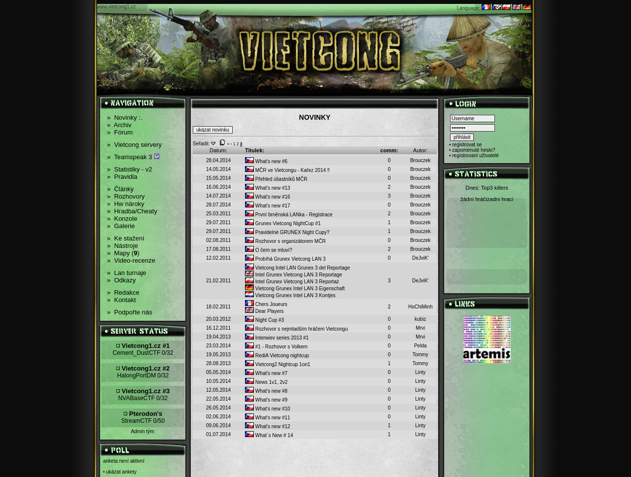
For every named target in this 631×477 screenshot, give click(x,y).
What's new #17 (267, 205)
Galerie (121, 226)
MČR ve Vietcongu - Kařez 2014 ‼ (287, 170)
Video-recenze (131, 260)
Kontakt (121, 300)
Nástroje (122, 245)
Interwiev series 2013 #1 (277, 338)
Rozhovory (126, 196)
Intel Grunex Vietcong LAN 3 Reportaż (292, 281)
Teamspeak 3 (133, 157)
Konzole (122, 218)
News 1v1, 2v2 (266, 382)
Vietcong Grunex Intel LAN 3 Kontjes (290, 295)
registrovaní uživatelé (475, 155)
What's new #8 (266, 391)
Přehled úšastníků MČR (276, 179)
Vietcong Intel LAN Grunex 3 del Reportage (297, 268)
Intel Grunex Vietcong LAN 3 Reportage (293, 274)
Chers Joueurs (266, 304)
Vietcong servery (134, 144)
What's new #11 (267, 417)
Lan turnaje (126, 272)
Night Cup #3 (264, 320)
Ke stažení (125, 238)
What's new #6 (266, 161)
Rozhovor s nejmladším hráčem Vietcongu (296, 329)
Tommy (420, 354)
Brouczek (420, 160)
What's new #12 (267, 426)
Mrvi (420, 328)
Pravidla (122, 176)
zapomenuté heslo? (473, 150)
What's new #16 (267, 197)
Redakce (123, 292)
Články (120, 189)
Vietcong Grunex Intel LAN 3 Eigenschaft (295, 288)
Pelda (420, 345)
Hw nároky (125, 203)
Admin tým (142, 431)
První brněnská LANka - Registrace (289, 214)
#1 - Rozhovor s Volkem (276, 346)
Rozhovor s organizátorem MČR (285, 241)
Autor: (420, 150)
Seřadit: (201, 143)
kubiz (420, 319)
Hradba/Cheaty (132, 211)
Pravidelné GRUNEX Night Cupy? (287, 232)
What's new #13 (267, 188)
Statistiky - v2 (129, 169)
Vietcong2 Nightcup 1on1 (277, 364)
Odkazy (121, 280)
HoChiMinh (420, 306)
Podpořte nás (129, 312)
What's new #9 (266, 400)
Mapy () (123, 253)
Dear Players (264, 311)
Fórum (120, 132)
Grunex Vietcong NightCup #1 (282, 223)
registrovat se (467, 144)
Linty (420, 372)
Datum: (218, 150)
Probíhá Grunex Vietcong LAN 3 (285, 259)
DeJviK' (420, 258)
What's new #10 (267, 408)
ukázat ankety (121, 472)
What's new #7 (266, 373)
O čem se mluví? (268, 250)
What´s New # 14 (269, 435)
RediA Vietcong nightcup (277, 355)
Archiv (119, 125)
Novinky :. (124, 117)
